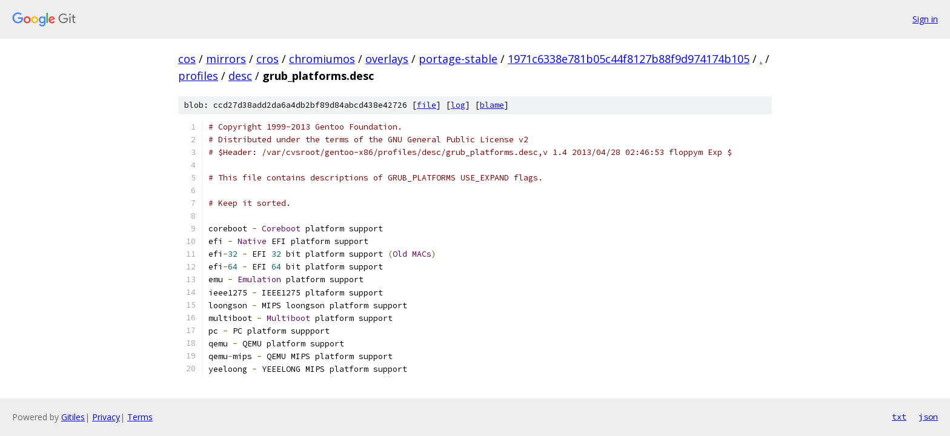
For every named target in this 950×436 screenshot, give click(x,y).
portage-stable (458, 58)
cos (187, 58)
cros (267, 58)
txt (899, 416)
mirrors (226, 58)
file (426, 105)
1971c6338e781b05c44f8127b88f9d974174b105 (628, 58)
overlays (386, 58)
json (928, 416)
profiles (198, 75)
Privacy (106, 417)
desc (240, 75)
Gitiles (73, 417)
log (458, 105)
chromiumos (322, 58)
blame (492, 105)
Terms (140, 417)
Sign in (925, 19)
